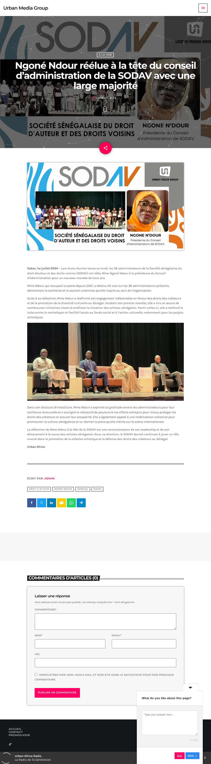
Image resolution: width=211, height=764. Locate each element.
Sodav (97, 489)
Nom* (38, 635)
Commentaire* (45, 609)
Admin (50, 478)
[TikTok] (10, 744)
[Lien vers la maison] (25, 8)
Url (37, 654)
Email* (116, 635)
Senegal (82, 489)
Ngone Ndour (63, 489)
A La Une (105, 54)
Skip (179, 755)
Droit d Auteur (39, 489)
